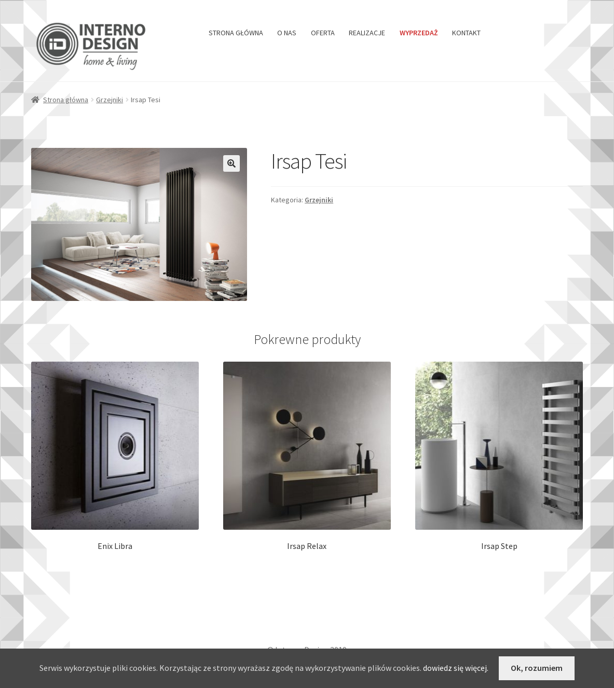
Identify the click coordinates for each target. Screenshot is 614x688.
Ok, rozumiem (537, 668)
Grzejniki (109, 99)
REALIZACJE (367, 32)
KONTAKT (466, 32)
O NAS (286, 32)
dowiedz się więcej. (455, 668)
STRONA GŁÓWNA (236, 32)
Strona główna (65, 99)
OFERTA (323, 32)
